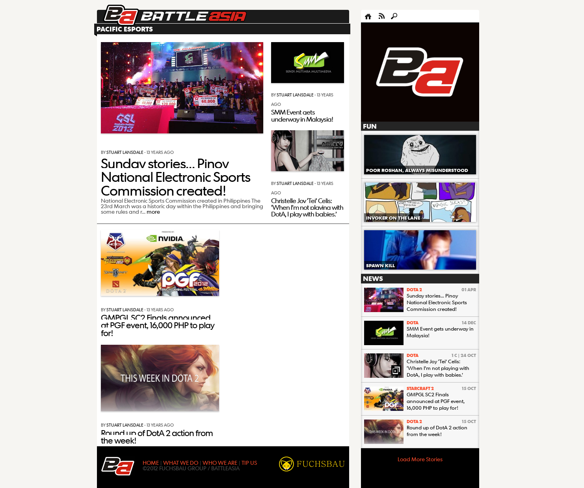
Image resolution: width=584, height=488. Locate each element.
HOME (151, 462)
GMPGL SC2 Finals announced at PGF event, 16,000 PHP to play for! (157, 325)
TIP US (249, 462)
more (153, 211)
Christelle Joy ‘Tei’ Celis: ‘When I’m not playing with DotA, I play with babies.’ (307, 207)
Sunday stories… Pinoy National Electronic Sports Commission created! (175, 177)
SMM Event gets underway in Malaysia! (302, 115)
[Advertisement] (420, 72)
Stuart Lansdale (124, 152)
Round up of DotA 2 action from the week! (157, 436)
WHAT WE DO (180, 462)
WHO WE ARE (220, 462)
